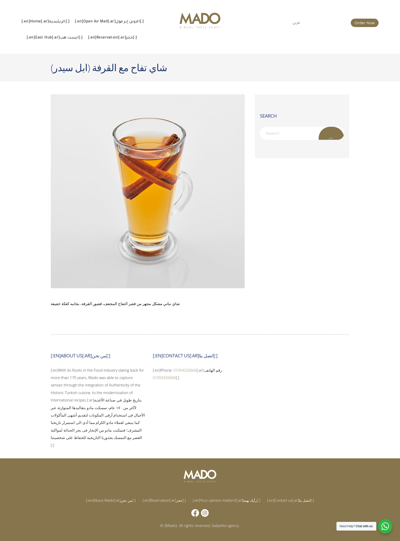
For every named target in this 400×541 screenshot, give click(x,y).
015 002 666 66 (329, 22)
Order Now (365, 22)
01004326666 (185, 370)
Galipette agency (225, 525)
